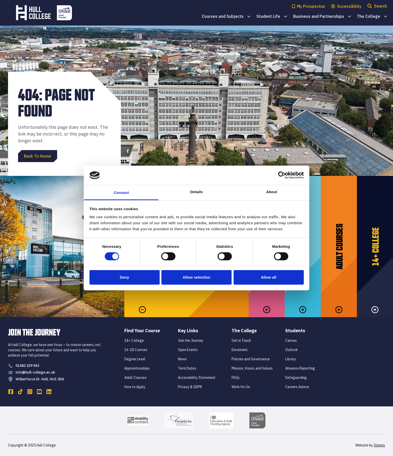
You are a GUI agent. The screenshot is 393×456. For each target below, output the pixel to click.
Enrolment (240, 350)
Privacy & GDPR (190, 387)
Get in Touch (241, 340)
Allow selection (197, 277)
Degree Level (134, 359)
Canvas (291, 340)
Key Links (188, 330)
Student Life (271, 17)
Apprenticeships (137, 368)
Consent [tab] (121, 192)
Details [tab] (196, 192)
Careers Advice (297, 387)
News (182, 359)
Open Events (188, 350)
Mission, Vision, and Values (252, 368)
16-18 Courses (135, 350)
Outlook (291, 350)
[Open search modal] (377, 6)
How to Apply (134, 387)
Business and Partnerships (322, 17)
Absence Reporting (300, 368)
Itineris (379, 445)
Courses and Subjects (226, 17)
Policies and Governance (251, 359)
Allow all (268, 277)
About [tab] (271, 192)
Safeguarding (296, 377)
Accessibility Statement (197, 377)
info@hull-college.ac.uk (35, 372)
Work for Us (241, 387)
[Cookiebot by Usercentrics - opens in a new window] (282, 175)
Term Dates (187, 368)
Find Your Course (142, 330)
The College (372, 17)
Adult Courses (135, 377)
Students (295, 330)
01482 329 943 (27, 365)
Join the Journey (190, 340)
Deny (124, 277)
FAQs (236, 377)
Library (290, 359)
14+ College (134, 340)
